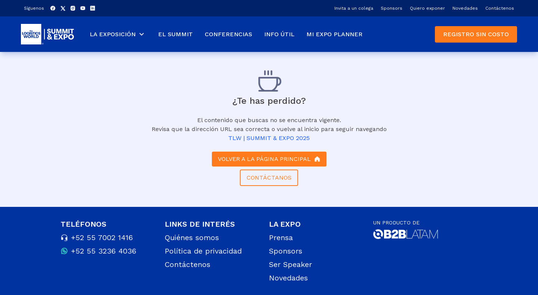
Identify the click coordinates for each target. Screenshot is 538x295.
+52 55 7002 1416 (102, 237)
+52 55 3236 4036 (103, 250)
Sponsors (391, 8)
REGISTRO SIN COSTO (476, 34)
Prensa (281, 237)
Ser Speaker (290, 264)
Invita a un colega (353, 8)
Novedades (465, 8)
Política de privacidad (203, 250)
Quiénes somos (192, 237)
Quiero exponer (427, 8)
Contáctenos (499, 8)
